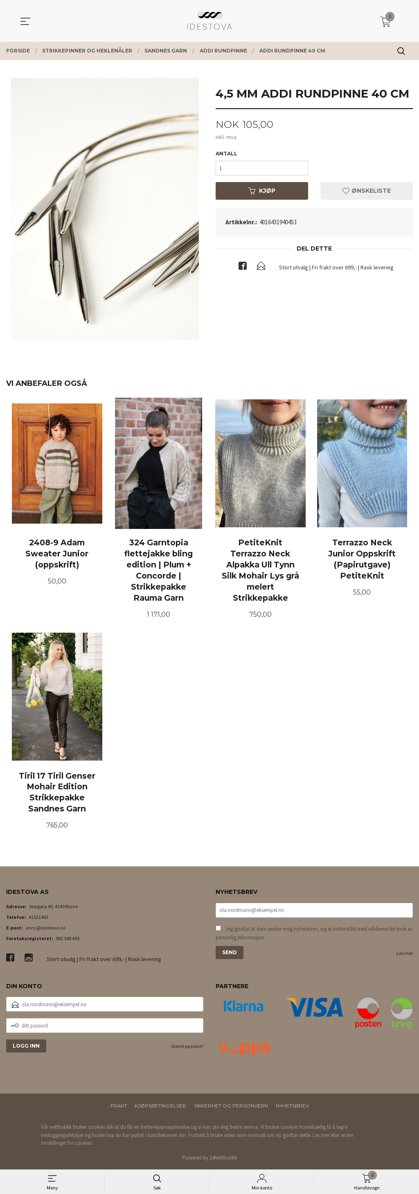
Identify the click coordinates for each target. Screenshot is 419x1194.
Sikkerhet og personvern (231, 1107)
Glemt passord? (187, 1047)
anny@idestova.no (45, 928)
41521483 (38, 918)
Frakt (118, 1107)
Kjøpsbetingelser (160, 1107)
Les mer (404, 954)
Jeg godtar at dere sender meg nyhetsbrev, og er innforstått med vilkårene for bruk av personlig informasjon (314, 934)
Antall (226, 153)
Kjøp (261, 190)
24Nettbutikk (223, 1158)
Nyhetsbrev (292, 1107)
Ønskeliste (366, 190)
